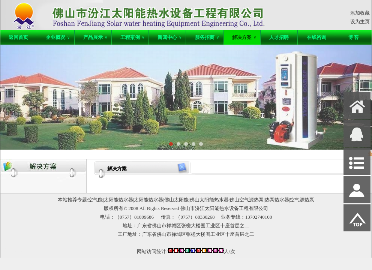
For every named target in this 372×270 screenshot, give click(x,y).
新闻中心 (170, 37)
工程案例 (132, 37)
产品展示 (95, 37)
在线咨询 (316, 37)
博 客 (353, 37)
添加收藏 (360, 13)
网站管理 (14, 251)
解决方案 (244, 37)
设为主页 (360, 21)
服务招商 (207, 37)
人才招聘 (279, 37)
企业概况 (58, 37)
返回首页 (18, 37)
